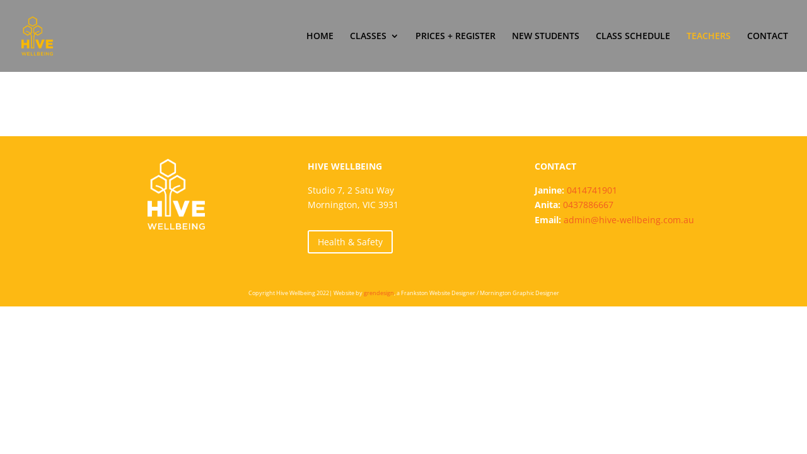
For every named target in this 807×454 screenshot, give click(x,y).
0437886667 (588, 205)
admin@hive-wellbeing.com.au (629, 220)
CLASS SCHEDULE (633, 37)
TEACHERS (709, 37)
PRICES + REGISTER (455, 37)
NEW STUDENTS (545, 37)
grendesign (379, 293)
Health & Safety (350, 242)
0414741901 (592, 190)
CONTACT (767, 37)
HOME (320, 37)
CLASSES (368, 37)
